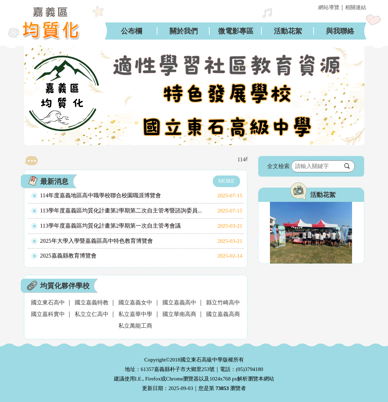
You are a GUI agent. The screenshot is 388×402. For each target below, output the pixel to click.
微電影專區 (235, 31)
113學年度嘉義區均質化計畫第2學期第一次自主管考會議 (110, 226)
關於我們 (184, 31)
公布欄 (131, 31)
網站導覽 (328, 7)
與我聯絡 (340, 31)
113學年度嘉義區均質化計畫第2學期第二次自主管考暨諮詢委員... (121, 211)
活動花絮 (288, 31)
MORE (226, 181)
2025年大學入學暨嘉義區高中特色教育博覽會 (96, 241)
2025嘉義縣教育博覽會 (68, 256)
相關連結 (355, 7)
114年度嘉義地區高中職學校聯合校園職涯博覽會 (100, 195)
